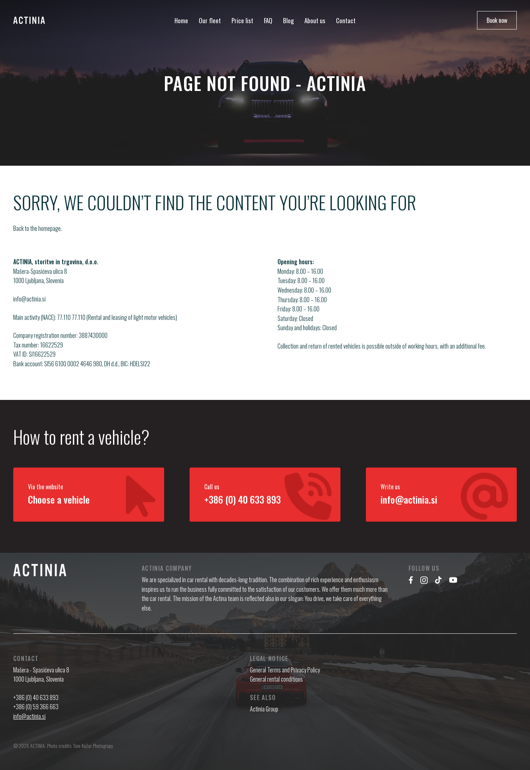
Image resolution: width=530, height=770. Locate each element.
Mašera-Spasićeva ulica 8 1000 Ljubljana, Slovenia (40, 286)
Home (181, 20)
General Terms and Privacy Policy (285, 669)
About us (314, 20)
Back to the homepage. (37, 228)
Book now (497, 20)
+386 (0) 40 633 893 (36, 697)
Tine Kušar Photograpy (93, 745)
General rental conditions (276, 679)
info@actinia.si (29, 308)
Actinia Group (264, 708)
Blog (288, 20)
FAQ (268, 20)
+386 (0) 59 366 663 (36, 706)
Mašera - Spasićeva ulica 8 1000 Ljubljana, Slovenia (41, 674)
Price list (242, 20)
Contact (346, 20)
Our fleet (210, 20)
